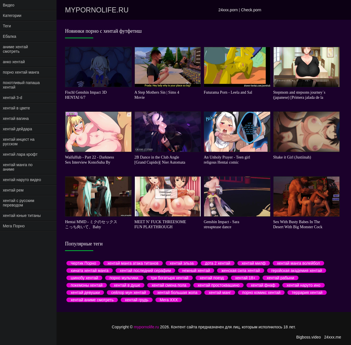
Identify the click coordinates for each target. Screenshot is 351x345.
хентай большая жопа (177, 292)
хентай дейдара (17, 129)
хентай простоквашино (218, 285)
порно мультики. (124, 278)
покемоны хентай (87, 285)
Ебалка (9, 36)
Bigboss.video (308, 337)
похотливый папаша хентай (21, 84)
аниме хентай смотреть (15, 49)
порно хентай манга (21, 72)
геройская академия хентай (296, 270)
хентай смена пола (168, 285)
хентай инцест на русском (18, 141)
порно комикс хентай (261, 292)
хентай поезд (212, 278)
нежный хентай (196, 270)
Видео (8, 5)
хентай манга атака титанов (133, 263)
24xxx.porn (228, 10)
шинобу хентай (84, 278)
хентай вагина (16, 118)
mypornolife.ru (97, 10)
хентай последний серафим (145, 270)
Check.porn (251, 10)
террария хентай (307, 292)
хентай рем (13, 190)
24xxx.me (332, 337)
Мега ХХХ (169, 300)
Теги (7, 26)
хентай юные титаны (22, 215)
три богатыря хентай (169, 278)
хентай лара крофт (20, 154)
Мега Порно (14, 226)
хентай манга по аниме (17, 167)
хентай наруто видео (22, 179)
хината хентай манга (90, 270)
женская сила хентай (240, 270)
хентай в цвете (16, 108)
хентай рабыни (280, 278)
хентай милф (254, 263)
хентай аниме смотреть (92, 300)
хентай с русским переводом (18, 202)
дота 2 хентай (217, 263)
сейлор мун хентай (128, 292)
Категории (12, 15)
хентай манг (220, 292)
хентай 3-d (12, 97)
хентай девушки (85, 292)
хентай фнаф (263, 285)
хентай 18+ (245, 278)
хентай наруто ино (303, 285)
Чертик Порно (83, 263)
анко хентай (14, 62)
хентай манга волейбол (298, 263)
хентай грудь (136, 300)
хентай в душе (127, 285)
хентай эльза (182, 263)
